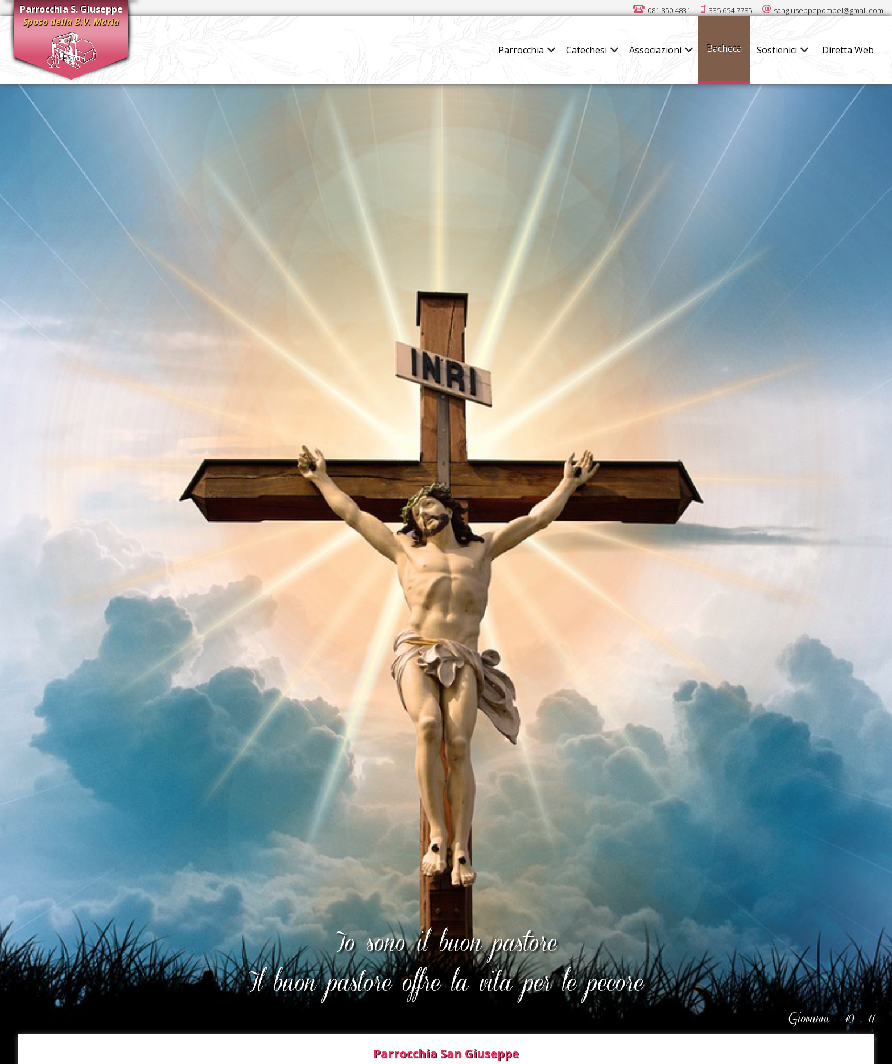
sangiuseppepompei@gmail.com (828, 10)
